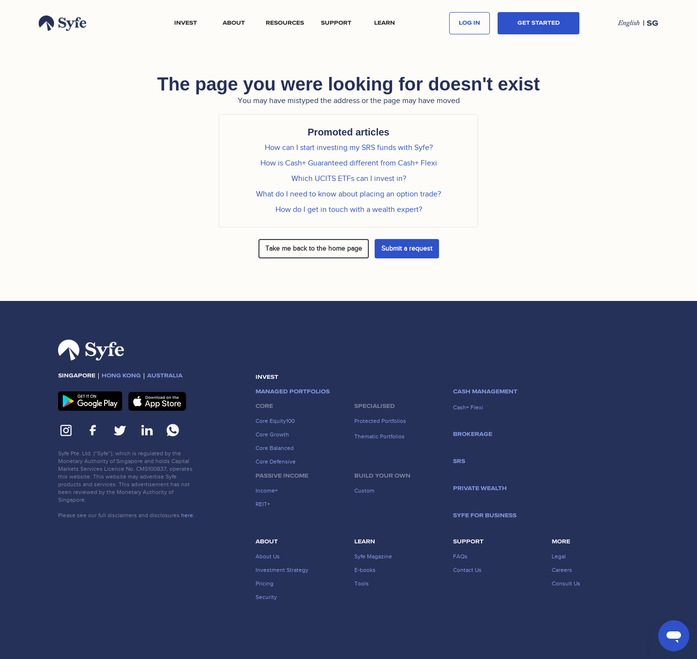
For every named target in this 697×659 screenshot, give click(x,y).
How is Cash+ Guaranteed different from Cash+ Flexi (348, 163)
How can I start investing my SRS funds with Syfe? (349, 147)
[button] (185, 23)
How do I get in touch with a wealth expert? (348, 209)
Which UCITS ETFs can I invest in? (348, 178)
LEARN (384, 23)
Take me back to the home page (313, 248)
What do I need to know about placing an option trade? (348, 194)
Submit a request (406, 248)
